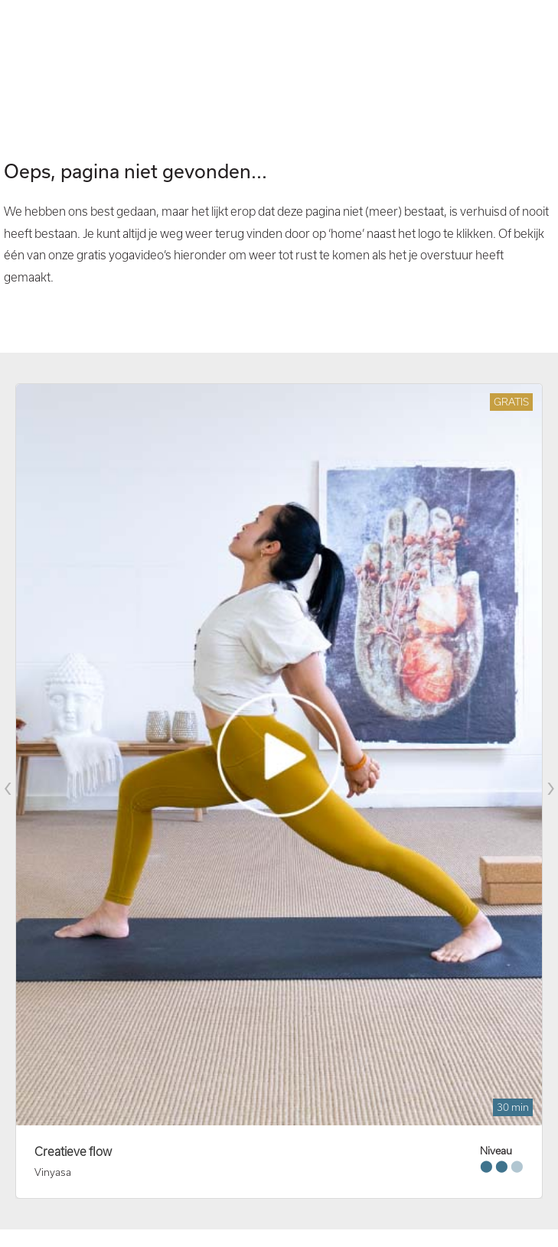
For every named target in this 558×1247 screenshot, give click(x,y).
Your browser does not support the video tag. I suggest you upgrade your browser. (279, 61)
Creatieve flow (73, 1151)
